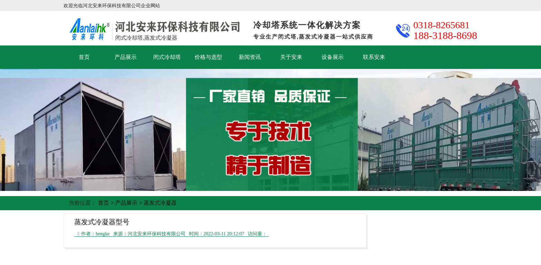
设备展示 (333, 57)
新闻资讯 (250, 57)
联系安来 (374, 57)
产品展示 (126, 57)
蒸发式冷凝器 (160, 203)
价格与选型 (208, 57)
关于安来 (291, 57)
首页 (84, 57)
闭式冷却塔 (167, 57)
